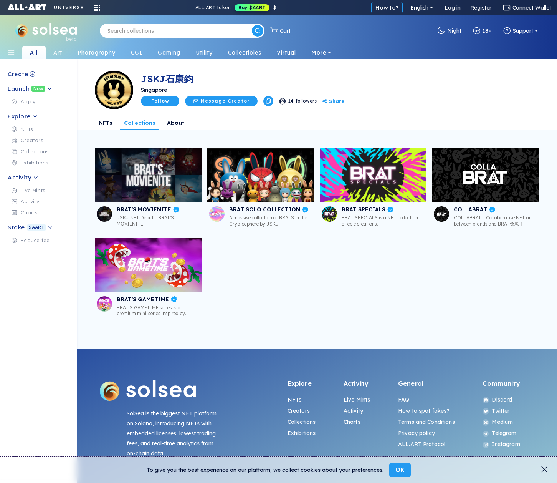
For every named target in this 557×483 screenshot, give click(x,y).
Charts (352, 421)
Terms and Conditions (426, 421)
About (175, 123)
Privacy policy (416, 433)
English (419, 7)
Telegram (499, 433)
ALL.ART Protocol (421, 444)
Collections (139, 123)
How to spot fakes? (424, 410)
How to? (386, 7)
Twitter (496, 410)
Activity (353, 410)
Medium (498, 422)
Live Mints (357, 399)
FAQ (403, 399)
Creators (299, 410)
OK (400, 470)
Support (518, 31)
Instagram (501, 444)
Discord (497, 399)
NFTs (105, 123)
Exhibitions (302, 433)
